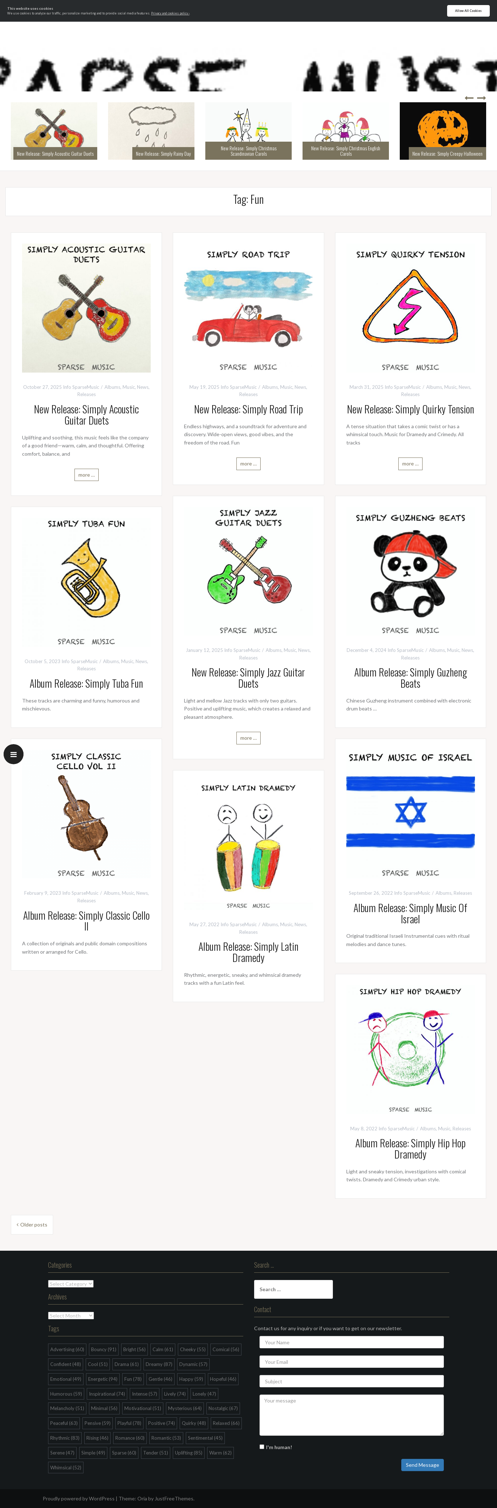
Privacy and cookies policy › (170, 13)
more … (86, 475)
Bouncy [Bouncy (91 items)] (103, 1349)
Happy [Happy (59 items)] (191, 1379)
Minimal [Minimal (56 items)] (104, 1408)
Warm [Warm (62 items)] (220, 1453)
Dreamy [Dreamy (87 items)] (159, 1364)
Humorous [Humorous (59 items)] (66, 1394)
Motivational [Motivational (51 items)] (142, 1408)
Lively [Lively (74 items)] (175, 1394)
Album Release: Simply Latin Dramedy (248, 952)
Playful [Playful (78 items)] (129, 1423)
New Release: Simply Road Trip (248, 408)
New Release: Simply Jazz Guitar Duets (248, 678)
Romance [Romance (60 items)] (130, 1438)
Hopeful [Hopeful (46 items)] (223, 1379)
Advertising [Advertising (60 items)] (67, 1349)
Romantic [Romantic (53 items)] (166, 1438)
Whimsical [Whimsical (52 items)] (65, 1467)
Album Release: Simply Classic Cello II (86, 921)
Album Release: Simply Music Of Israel (410, 913)
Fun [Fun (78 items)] (133, 1379)
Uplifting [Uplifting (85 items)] (188, 1453)
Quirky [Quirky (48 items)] (194, 1423)
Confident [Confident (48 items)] (65, 1364)
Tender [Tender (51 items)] (155, 1453)
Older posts (33, 1224)
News (143, 387)
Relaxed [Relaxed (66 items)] (226, 1423)
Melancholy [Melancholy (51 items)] (67, 1408)
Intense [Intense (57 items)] (144, 1394)
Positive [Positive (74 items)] (161, 1423)
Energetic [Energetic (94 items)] (102, 1379)
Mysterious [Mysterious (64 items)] (185, 1408)
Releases (86, 394)
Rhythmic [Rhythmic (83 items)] (65, 1438)
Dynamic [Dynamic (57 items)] (193, 1364)
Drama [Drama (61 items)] (127, 1364)
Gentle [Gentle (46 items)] (160, 1379)
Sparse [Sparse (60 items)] (124, 1453)
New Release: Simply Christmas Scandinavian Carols (249, 150)
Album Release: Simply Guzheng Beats (410, 678)
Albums (112, 387)
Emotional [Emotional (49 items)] (65, 1379)
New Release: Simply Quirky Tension (410, 408)
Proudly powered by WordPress (79, 1498)
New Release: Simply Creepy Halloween (447, 153)
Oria (142, 1498)
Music (129, 387)
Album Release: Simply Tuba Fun (86, 683)
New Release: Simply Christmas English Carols (345, 150)
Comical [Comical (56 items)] (226, 1349)
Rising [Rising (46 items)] (97, 1438)
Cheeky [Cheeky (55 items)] (193, 1349)
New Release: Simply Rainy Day (163, 153)
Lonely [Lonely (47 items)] (204, 1394)
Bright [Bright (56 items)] (134, 1349)
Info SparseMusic (81, 387)
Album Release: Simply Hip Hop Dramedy (410, 1148)
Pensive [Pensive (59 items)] (98, 1423)
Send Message (422, 1465)
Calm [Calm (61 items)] (163, 1349)
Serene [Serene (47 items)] (62, 1453)
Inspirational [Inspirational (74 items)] (107, 1394)
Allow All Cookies (468, 11)
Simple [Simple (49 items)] (93, 1453)
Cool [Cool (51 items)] (98, 1364)
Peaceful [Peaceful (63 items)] (64, 1423)
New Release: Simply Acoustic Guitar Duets (55, 153)
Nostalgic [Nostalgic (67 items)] (223, 1408)
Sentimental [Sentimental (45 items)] (205, 1438)
